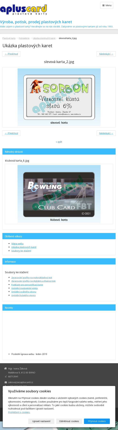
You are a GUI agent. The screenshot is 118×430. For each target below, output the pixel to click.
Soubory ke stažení (21, 250)
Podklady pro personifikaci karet (27, 284)
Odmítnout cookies (71, 421)
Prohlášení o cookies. (19, 412)
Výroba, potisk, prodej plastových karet (36, 21)
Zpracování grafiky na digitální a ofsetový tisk (33, 281)
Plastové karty (8, 38)
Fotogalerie (24, 38)
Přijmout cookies (98, 421)
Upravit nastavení (45, 421)
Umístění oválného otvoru (23, 291)
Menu (106, 5)
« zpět (59, 141)
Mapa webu (17, 243)
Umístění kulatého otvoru (23, 295)
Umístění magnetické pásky (24, 288)
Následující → (106, 53)
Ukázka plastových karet (44, 38)
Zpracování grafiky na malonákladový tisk (31, 277)
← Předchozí (11, 53)
